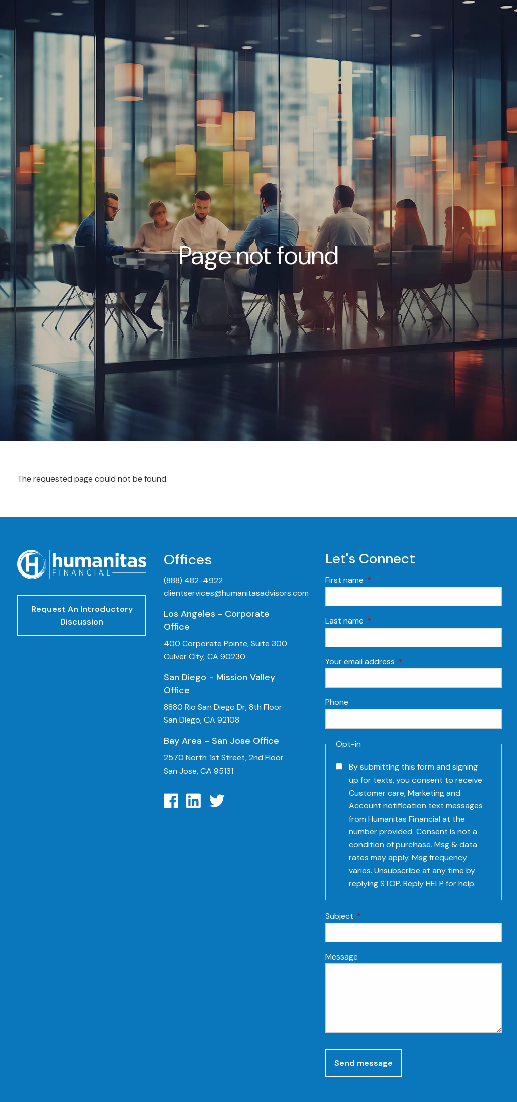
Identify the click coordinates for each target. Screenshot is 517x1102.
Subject (378, 916)
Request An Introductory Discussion (82, 616)
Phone (336, 702)
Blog (430, 508)
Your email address (398, 661)
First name (383, 580)
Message (341, 956)
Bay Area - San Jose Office (221, 741)
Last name (383, 620)
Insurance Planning (458, 459)
